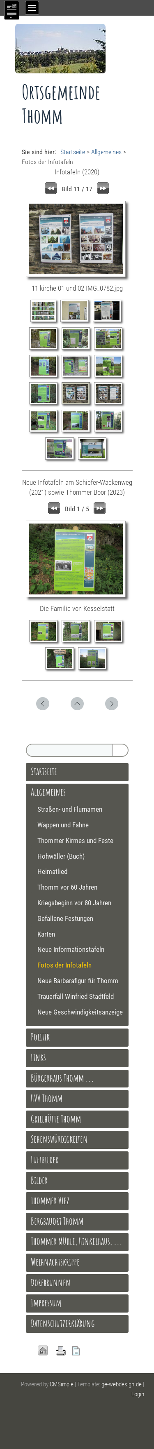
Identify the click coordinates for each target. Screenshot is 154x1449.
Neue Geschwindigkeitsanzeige (80, 1012)
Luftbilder (44, 1159)
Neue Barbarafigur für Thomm (77, 981)
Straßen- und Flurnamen (69, 809)
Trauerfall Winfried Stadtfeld (75, 996)
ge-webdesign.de (121, 1384)
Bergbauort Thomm (57, 1221)
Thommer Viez (50, 1200)
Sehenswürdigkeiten (59, 1139)
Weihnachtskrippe (55, 1262)
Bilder (39, 1180)
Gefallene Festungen (65, 918)
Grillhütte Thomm (56, 1119)
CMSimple (62, 1384)
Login (137, 1394)
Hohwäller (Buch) (61, 856)
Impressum (46, 1302)
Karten (46, 934)
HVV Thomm (46, 1098)
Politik (40, 1037)
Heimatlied (52, 871)
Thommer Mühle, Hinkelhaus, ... (76, 1241)
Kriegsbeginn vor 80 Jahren (74, 903)
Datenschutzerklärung (62, 1323)
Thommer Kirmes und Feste (75, 840)
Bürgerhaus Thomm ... (62, 1078)
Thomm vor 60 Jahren (67, 887)
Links (38, 1057)
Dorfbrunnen (51, 1282)
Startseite (72, 152)
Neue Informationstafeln (70, 949)
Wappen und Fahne (63, 825)
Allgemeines (106, 152)
